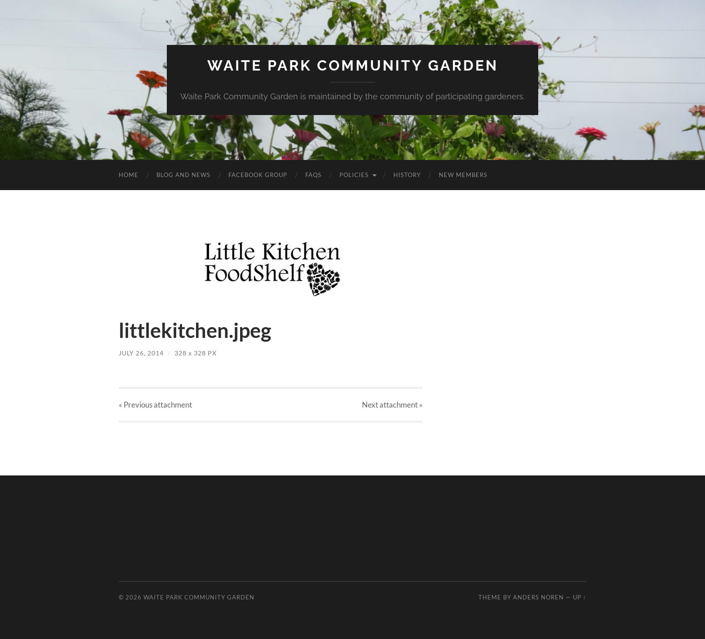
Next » (392, 404)
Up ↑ (579, 597)
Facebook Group (257, 174)
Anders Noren (538, 597)
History (407, 174)
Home (128, 174)
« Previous (155, 404)
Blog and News (183, 174)
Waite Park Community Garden (352, 65)
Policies (354, 174)
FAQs (313, 174)
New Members (463, 174)
